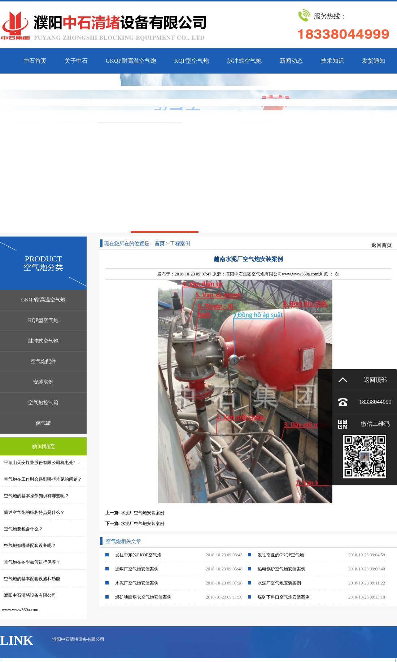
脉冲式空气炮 (43, 341)
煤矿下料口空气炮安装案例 (284, 597)
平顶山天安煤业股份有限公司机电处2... (40, 462)
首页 (159, 243)
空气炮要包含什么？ (22, 528)
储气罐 (43, 423)
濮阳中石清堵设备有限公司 (78, 639)
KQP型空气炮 (43, 320)
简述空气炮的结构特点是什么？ (33, 512)
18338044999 (375, 402)
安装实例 (43, 382)
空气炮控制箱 (43, 402)
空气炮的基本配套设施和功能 (31, 578)
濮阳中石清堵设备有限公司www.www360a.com (29, 602)
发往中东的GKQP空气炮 (138, 554)
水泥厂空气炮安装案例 (142, 512)
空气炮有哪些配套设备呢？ (29, 545)
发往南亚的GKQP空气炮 (281, 554)
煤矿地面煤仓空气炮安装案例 (143, 597)
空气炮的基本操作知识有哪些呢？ (35, 495)
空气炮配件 (43, 361)
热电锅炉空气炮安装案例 (281, 568)
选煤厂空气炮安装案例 (136, 568)
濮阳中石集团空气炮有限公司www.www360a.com (272, 274)
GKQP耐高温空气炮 (43, 300)
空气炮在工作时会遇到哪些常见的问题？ (42, 479)
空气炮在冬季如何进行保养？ (31, 562)
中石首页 (35, 61)
